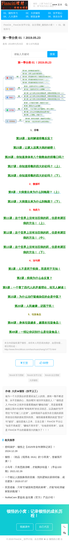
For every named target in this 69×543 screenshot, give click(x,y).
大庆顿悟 (33, 380)
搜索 (52, 54)
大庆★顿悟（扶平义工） (25, 391)
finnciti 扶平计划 (34, 375)
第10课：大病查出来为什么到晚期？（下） (34, 201)
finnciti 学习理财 (16, 375)
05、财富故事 (33, 16)
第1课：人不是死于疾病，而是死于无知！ (34, 268)
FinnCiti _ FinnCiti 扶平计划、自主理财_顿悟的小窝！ (29, 25)
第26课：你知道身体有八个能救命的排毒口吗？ (34, 157)
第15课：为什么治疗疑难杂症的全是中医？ (34, 296)
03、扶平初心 (55, 13)
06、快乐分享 (55, 16)
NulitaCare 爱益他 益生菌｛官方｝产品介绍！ (30, 497)
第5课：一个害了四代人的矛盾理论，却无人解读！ (34, 287)
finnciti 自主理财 (52, 375)
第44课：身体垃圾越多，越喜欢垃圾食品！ (34, 322)
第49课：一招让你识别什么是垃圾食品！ (34, 331)
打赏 (24, 363)
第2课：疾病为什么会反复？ (34, 278)
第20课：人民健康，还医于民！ (34, 305)
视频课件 (25, 526)
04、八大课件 (10, 16)
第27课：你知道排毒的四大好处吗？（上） (34, 166)
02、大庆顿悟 (33, 13)
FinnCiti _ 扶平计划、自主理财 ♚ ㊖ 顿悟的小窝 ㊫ (38, 539)
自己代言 (44, 526)
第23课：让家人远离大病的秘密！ (34, 147)
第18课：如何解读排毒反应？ (34, 138)
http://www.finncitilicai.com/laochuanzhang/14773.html (30, 349)
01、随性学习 (10, 13)
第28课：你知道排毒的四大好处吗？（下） (34, 175)
